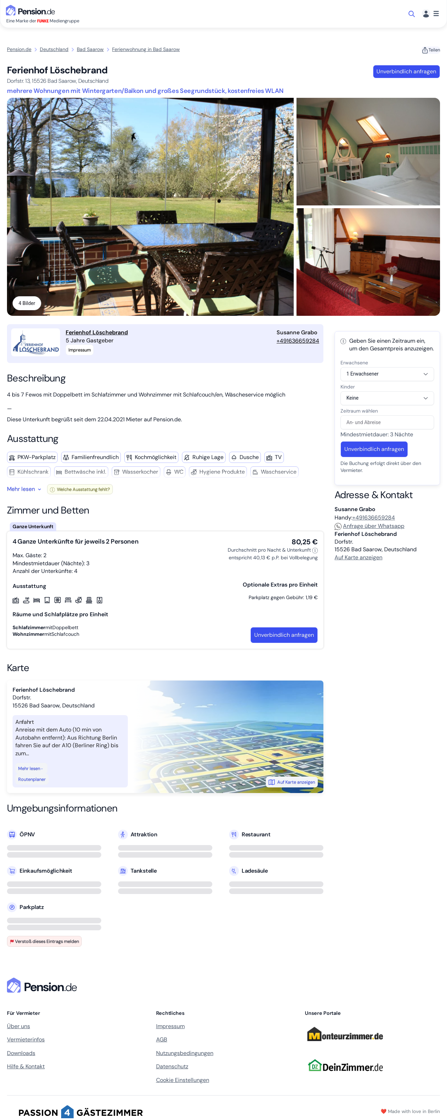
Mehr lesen (31, 769)
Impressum (170, 1027)
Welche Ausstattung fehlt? (80, 490)
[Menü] (430, 14)
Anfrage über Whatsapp (369, 526)
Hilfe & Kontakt (26, 1067)
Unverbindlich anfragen (406, 71)
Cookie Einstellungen (182, 1080)
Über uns (18, 1027)
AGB (161, 1040)
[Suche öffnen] (412, 14)
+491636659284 (298, 341)
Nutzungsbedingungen (184, 1053)
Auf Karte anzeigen (292, 783)
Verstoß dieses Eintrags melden (44, 942)
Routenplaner (32, 780)
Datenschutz (172, 1067)
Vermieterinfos (26, 1040)
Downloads (21, 1053)
